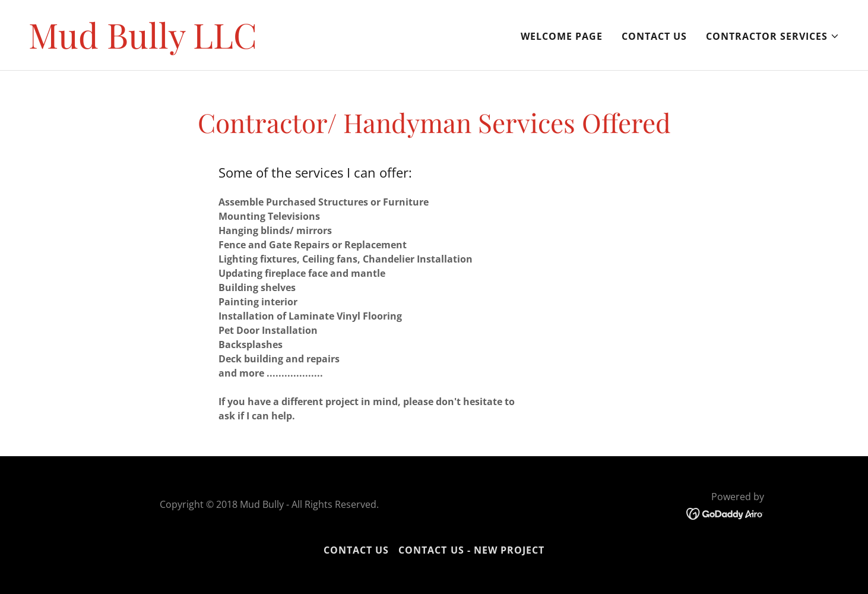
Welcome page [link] (562, 36)
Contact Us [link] (654, 36)
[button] (773, 36)
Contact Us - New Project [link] (471, 550)
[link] (142, 45)
